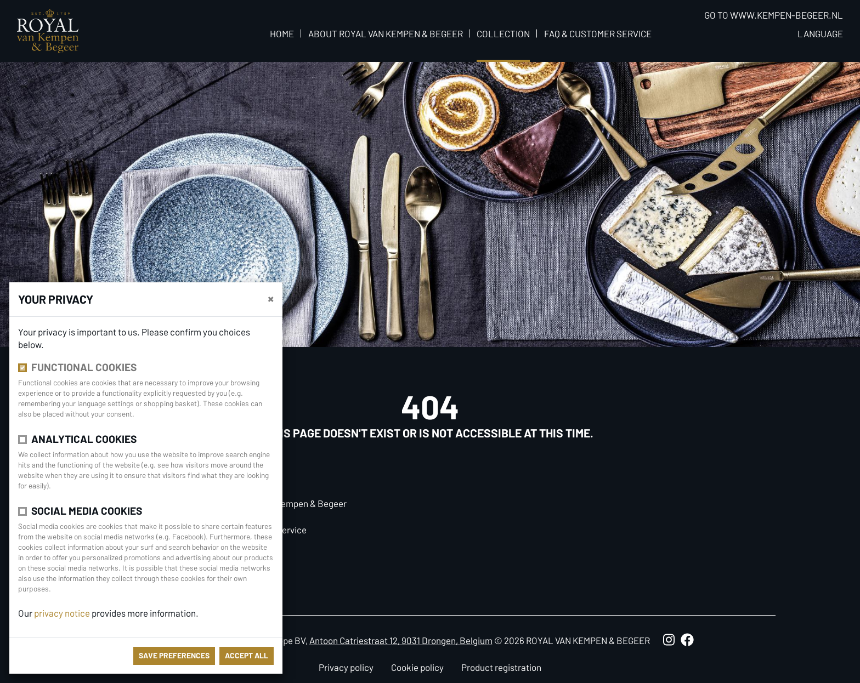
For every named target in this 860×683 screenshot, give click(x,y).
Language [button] (820, 33)
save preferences (174, 655)
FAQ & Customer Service (598, 33)
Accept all (246, 655)
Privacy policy (346, 667)
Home (282, 33)
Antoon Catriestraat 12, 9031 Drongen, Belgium (401, 640)
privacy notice (62, 612)
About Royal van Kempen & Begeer (385, 33)
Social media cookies (86, 510)
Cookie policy (417, 667)
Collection (503, 33)
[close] (270, 298)
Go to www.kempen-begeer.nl (773, 14)
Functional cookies (84, 367)
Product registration (501, 667)
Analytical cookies (84, 438)
